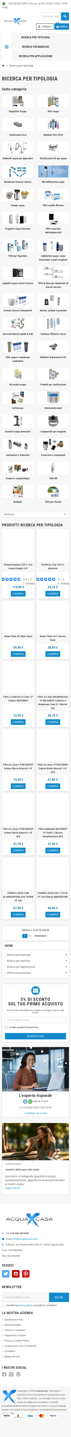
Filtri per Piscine (53, 501)
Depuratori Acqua (17, 111)
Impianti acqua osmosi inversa (17, 283)
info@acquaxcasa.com (25, 1239)
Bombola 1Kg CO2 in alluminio (53, 566)
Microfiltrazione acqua (53, 181)
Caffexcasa (17, 408)
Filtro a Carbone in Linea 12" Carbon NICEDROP (18, 699)
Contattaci (9, 1351)
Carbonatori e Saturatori (18, 455)
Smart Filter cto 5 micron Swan (53, 638)
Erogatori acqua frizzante (17, 228)
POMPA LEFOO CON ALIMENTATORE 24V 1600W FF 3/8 (18, 897)
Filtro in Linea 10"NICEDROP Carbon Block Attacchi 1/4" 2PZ (53, 768)
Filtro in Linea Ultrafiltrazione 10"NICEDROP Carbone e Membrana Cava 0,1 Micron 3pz (52, 702)
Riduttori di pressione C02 (53, 357)
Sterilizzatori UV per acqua (53, 158)
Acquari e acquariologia (18, 478)
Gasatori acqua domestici (17, 431)
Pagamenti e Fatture (15, 1335)
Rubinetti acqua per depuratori (18, 158)
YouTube (16, 1274)
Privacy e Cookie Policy (16, 1340)
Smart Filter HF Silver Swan (18, 636)
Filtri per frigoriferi (17, 256)
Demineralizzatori (53, 408)
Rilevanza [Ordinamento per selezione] (9, 514)
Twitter (5, 1274)
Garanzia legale (12, 1324)
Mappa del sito (12, 1356)
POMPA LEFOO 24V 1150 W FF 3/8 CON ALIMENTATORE (53, 895)
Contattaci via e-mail (35, 1113)
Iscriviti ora (35, 1036)
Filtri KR (53, 478)
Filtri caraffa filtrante (53, 205)
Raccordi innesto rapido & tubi (18, 334)
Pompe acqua (17, 205)
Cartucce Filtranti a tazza (53, 334)
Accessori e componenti (53, 455)
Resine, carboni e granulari (53, 310)
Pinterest (26, 1274)
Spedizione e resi (13, 1319)
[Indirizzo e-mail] (25, 1297)
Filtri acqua (53, 111)
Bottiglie (17, 501)
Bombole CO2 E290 (53, 134)
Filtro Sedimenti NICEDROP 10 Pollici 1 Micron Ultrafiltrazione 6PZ (52, 833)
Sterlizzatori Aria (17, 134)
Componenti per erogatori (53, 431)
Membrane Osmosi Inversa (17, 181)
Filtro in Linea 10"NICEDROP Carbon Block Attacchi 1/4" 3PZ (18, 833)
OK (59, 1297)
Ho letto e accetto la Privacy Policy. (23, 1027)
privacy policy (25, 1305)
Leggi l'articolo (12, 1188)
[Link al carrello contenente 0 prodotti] (61, 26)
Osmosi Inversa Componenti (18, 310)
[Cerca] (55, 16)
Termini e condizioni (15, 1330)
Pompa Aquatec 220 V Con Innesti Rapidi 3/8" (18, 566)
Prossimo (41, 936)
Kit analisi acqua (17, 384)
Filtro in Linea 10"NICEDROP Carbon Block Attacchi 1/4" (18, 766)
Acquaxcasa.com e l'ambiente (20, 1346)
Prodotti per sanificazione (53, 384)
